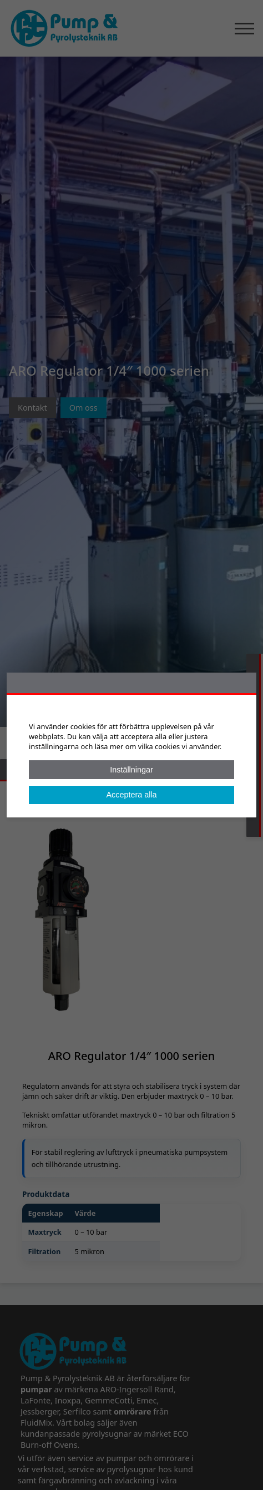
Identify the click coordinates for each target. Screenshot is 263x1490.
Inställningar (131, 769)
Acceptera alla (131, 794)
